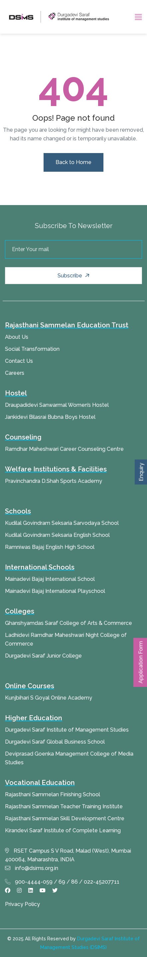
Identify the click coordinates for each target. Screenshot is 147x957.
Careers (14, 373)
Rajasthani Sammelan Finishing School (52, 794)
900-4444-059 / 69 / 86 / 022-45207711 (62, 882)
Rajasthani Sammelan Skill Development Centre (64, 818)
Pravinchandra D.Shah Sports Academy (53, 481)
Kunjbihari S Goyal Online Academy (48, 698)
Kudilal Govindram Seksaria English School (57, 535)
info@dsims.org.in (31, 868)
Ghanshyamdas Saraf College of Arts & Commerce (68, 623)
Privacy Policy (22, 904)
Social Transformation (32, 349)
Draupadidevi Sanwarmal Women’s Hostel (57, 405)
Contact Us (19, 361)
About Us (16, 337)
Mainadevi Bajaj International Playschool (55, 591)
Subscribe (74, 276)
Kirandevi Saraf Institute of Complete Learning (63, 830)
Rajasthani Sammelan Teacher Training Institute (64, 806)
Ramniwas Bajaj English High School (49, 547)
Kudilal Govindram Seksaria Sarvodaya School (62, 523)
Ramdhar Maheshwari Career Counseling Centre (64, 449)
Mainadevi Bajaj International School (50, 579)
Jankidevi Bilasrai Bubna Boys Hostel (50, 417)
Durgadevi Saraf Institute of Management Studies (67, 730)
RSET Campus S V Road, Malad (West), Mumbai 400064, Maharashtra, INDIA (68, 855)
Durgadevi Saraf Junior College (43, 656)
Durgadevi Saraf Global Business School (55, 742)
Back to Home (73, 162)
